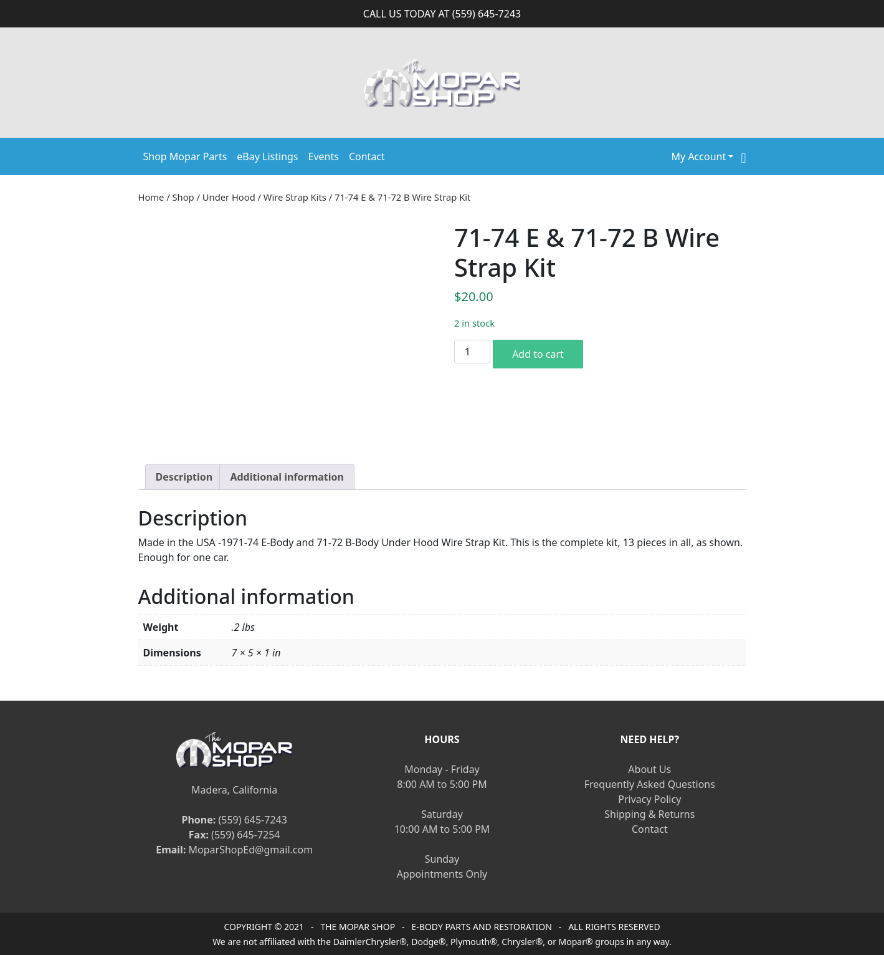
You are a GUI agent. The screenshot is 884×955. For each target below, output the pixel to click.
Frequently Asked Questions (649, 784)
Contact (367, 156)
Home (151, 197)
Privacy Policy (649, 799)
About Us (649, 769)
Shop (183, 197)
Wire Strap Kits (295, 197)
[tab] (184, 477)
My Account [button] (699, 156)
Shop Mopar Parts (185, 156)
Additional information (287, 477)
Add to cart (538, 354)
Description (184, 477)
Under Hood (228, 197)
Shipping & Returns (649, 814)
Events (323, 156)
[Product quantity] (472, 351)
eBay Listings (267, 156)
